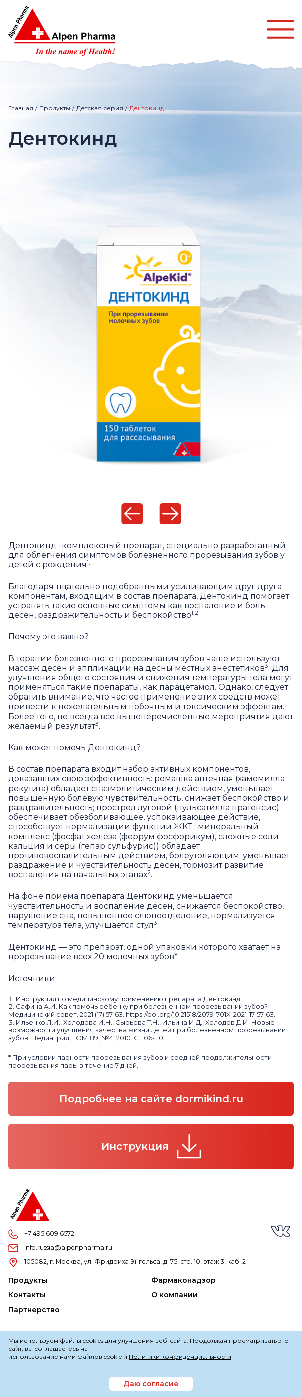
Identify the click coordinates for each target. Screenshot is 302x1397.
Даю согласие (151, 1383)
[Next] (170, 514)
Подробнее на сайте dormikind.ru (151, 1099)
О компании (174, 1294)
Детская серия (99, 108)
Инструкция (151, 1146)
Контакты (26, 1294)
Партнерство (34, 1309)
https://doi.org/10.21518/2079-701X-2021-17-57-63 (200, 1014)
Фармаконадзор (183, 1280)
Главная (20, 108)
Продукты (54, 108)
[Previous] (132, 514)
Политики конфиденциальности (180, 1356)
